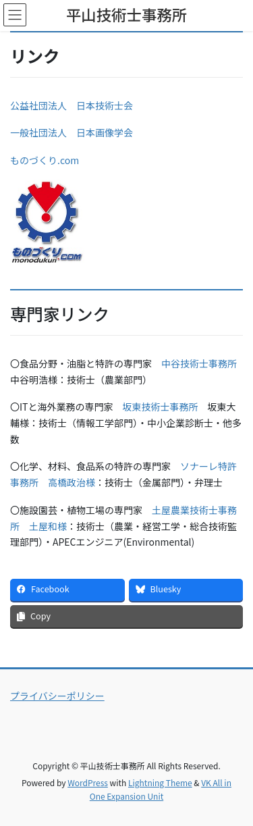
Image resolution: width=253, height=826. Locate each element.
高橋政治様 (71, 482)
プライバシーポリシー (57, 695)
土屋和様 (48, 526)
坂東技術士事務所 (160, 406)
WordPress (87, 782)
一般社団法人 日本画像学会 (71, 132)
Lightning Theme (160, 782)
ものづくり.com (44, 160)
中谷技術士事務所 (199, 363)
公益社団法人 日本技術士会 (71, 105)
